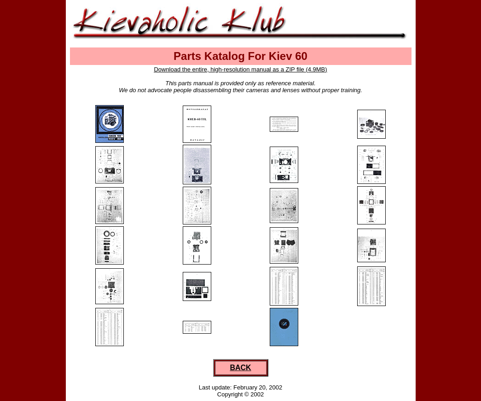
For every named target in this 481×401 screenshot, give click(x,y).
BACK (240, 368)
